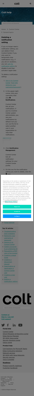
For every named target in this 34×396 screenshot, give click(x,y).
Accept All (17, 211)
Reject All (17, 206)
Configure (17, 216)
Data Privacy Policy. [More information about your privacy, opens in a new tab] (11, 201)
